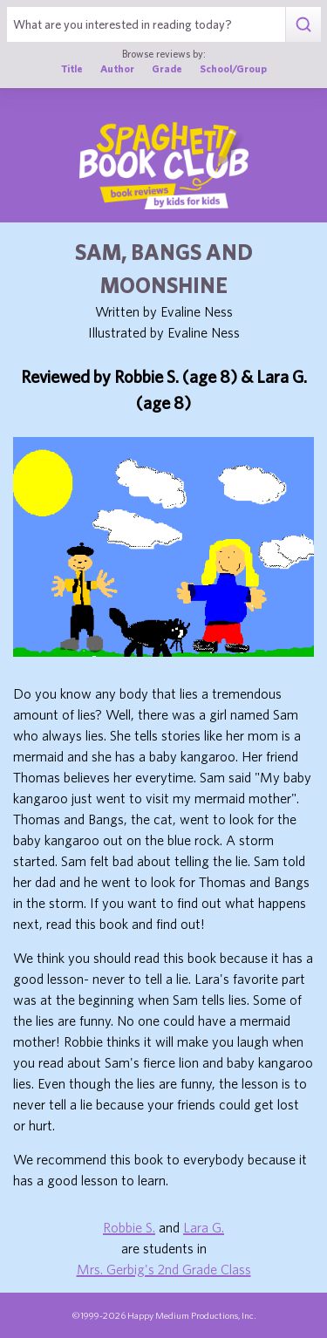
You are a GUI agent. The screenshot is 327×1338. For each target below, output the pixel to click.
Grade (167, 68)
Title (72, 68)
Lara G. (203, 1227)
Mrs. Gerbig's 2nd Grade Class (164, 1269)
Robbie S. (129, 1227)
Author (117, 68)
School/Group (233, 68)
